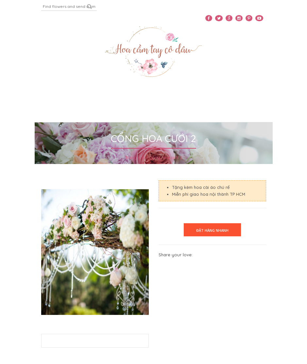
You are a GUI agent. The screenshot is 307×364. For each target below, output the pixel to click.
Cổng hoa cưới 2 (165, 157)
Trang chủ (135, 157)
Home (14, 94)
